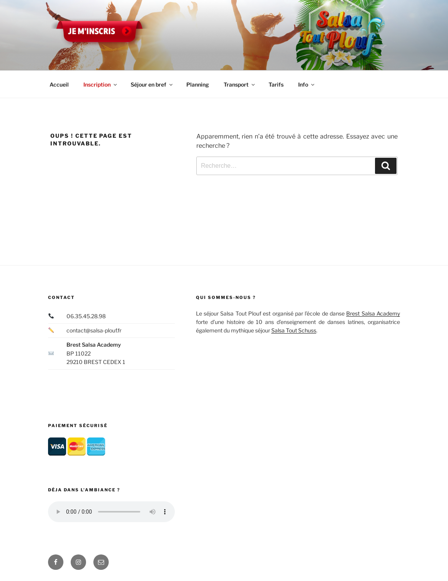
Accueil (59, 84)
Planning (197, 84)
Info (306, 84)
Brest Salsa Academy (373, 313)
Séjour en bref (152, 84)
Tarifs (276, 84)
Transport (240, 84)
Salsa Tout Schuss (293, 330)
